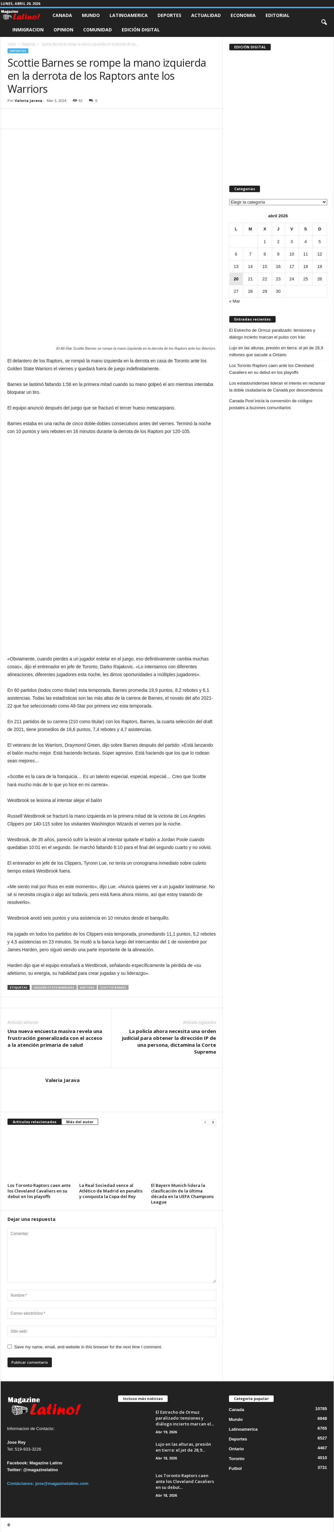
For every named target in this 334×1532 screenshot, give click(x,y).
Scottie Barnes (113, 987)
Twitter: (14, 1469)
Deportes (169, 15)
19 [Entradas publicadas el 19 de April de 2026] (319, 266)
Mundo (91, 15)
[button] (324, 22)
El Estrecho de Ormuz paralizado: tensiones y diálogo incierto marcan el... (185, 1418)
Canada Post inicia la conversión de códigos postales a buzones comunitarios (270, 404)
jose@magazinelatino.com (61, 1483)
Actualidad (206, 15)
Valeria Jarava (28, 100)
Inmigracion (28, 29)
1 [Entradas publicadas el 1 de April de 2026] (265, 241)
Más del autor (79, 1121)
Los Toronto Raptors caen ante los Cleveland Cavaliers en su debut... (185, 1481)
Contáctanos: (21, 1483)
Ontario (236, 1448)
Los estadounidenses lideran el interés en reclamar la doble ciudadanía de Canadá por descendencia (277, 386)
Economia (243, 15)
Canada (62, 15)
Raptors (87, 987)
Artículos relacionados (34, 1121)
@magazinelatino (40, 1469)
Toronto (237, 1458)
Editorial (278, 15)
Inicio (12, 44)
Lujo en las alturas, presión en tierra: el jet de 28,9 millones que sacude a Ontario (276, 351)
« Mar (234, 301)
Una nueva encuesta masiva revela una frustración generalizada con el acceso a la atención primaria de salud (55, 1038)
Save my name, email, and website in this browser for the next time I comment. (88, 1346)
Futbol (235, 1468)
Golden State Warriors (54, 987)
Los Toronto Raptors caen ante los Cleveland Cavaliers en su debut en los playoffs (39, 1190)
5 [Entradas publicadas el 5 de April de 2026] (319, 241)
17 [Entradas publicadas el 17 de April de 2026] (291, 266)
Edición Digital (141, 29)
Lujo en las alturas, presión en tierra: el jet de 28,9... (183, 1447)
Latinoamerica (129, 15)
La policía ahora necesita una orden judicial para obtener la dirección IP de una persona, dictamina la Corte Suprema (169, 1041)
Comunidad (97, 29)
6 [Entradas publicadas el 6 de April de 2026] (236, 254)
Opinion (63, 29)
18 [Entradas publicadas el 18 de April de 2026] (305, 266)
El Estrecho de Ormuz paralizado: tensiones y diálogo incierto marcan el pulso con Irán (272, 334)
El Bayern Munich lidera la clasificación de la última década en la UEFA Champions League (182, 1193)
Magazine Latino (45, 1462)
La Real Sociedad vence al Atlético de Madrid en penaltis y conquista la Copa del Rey (111, 1190)
